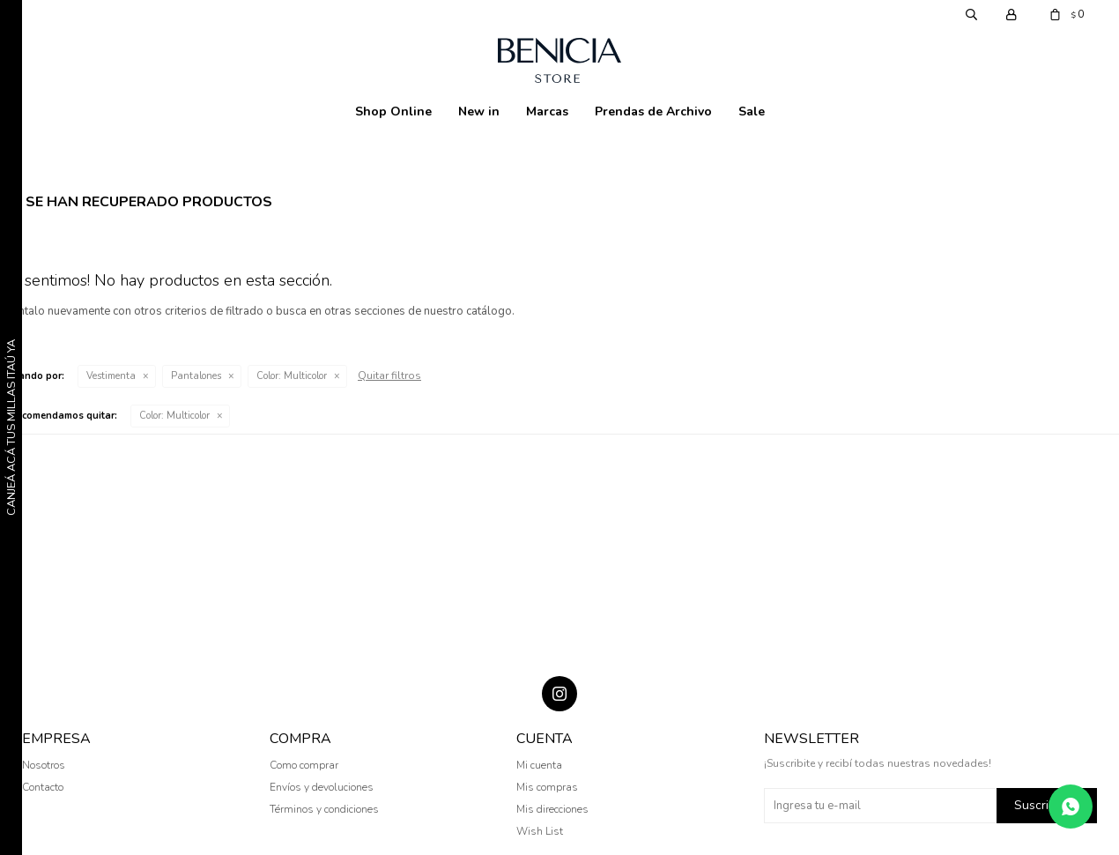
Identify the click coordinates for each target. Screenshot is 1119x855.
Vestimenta (111, 376)
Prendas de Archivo (653, 111)
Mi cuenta (539, 765)
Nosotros (43, 765)
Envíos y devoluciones (322, 787)
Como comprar (304, 765)
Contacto (42, 787)
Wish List (539, 831)
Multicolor (291, 376)
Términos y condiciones (324, 809)
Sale (751, 111)
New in (479, 111)
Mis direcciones (552, 809)
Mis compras (547, 787)
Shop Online (393, 111)
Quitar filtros (389, 375)
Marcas (547, 111)
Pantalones (196, 376)
